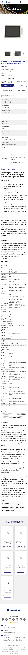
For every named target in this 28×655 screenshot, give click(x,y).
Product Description (20, 90)
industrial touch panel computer (12, 504)
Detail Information (7, 90)
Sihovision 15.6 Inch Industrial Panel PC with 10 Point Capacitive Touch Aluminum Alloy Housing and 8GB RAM (7, 567)
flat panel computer (8, 510)
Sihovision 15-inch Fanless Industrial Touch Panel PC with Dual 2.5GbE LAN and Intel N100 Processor (20, 542)
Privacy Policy (11, 645)
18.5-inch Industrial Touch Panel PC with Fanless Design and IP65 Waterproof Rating (21, 567)
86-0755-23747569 (10, 628)
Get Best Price (7, 85)
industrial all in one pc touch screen (13, 507)
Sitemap (18, 645)
